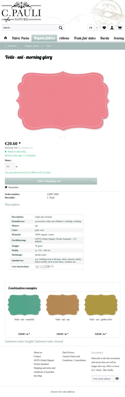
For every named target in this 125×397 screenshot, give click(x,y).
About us (38, 352)
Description (12, 204)
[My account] (112, 27)
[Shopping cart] (120, 27)
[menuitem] (33, 29)
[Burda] (104, 38)
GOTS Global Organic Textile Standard (44, 362)
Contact (37, 356)
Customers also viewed (48, 341)
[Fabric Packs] (20, 38)
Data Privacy (68, 352)
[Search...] (33, 27)
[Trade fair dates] (84, 38)
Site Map (38, 376)
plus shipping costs (25, 148)
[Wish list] (104, 27)
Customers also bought (19, 341)
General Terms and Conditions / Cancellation (74, 358)
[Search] (60, 27)
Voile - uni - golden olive (100, 319)
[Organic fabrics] (44, 38)
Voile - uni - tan (62, 319)
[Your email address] (102, 378)
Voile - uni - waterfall (24, 319)
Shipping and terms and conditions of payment (44, 370)
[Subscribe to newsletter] (117, 378)
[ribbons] (64, 38)
